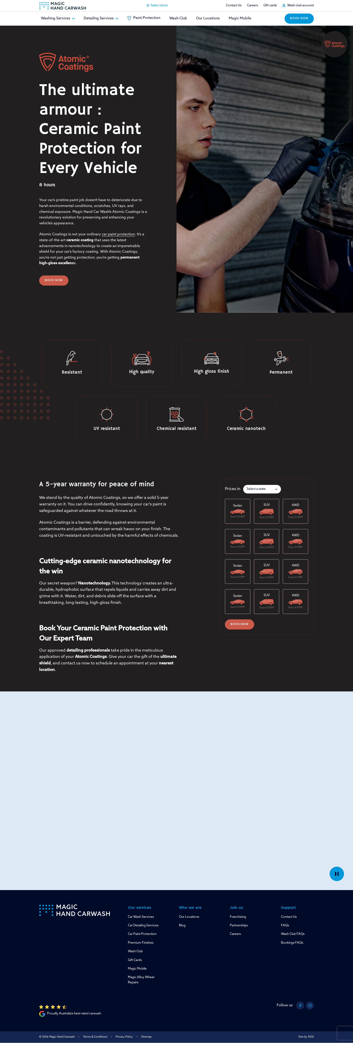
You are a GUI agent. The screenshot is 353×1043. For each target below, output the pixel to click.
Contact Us (234, 5)
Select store (157, 5)
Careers (252, 5)
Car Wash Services (141, 917)
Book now (299, 18)
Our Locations (208, 18)
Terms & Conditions (95, 1037)
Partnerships (239, 925)
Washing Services (58, 18)
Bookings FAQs (292, 943)
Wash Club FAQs (293, 934)
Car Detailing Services (143, 925)
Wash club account (300, 5)
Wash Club (178, 18)
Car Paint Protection (142, 934)
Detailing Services (101, 18)
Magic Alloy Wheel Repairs (141, 980)
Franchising (238, 917)
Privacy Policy (124, 1037)
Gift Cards (135, 960)
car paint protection (118, 234)
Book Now (54, 280)
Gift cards (270, 5)
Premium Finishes (141, 943)
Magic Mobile (240, 18)
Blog (182, 925)
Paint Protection (143, 18)
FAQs (285, 925)
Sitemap (146, 1037)
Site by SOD (306, 1037)
